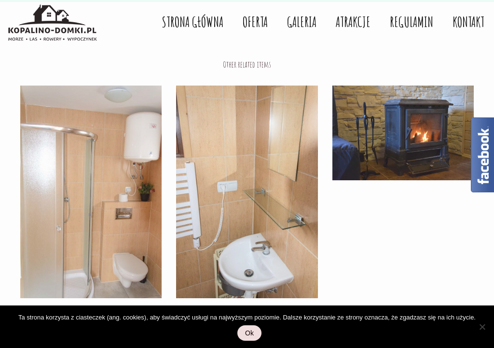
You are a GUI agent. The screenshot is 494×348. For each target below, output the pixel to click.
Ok (249, 333)
